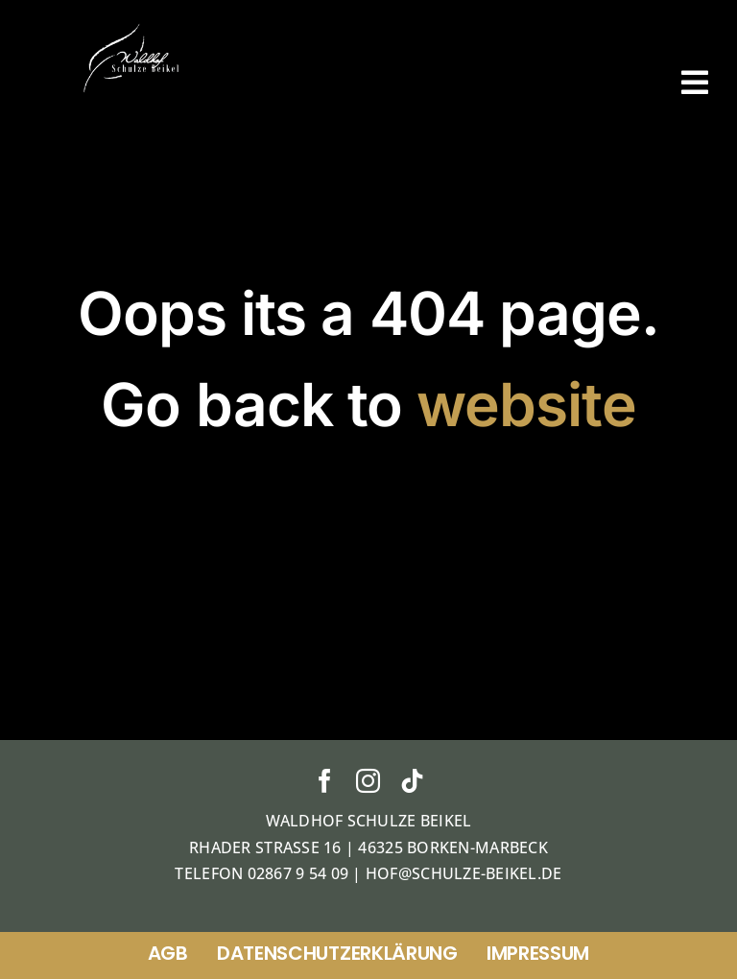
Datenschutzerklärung (337, 953)
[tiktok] (412, 781)
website (525, 405)
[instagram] (368, 781)
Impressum (538, 953)
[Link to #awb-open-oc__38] (694, 82)
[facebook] (325, 781)
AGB (168, 953)
